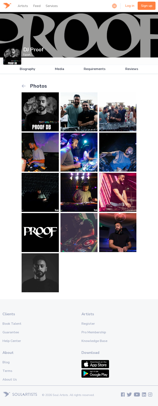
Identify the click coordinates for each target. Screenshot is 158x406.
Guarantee (10, 332)
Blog (6, 362)
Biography (27, 69)
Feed (37, 6)
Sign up (146, 5)
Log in (129, 5)
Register (88, 324)
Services (52, 6)
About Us (9, 379)
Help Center (11, 341)
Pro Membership (93, 332)
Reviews (131, 69)
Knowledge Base (94, 341)
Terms (7, 371)
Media (59, 69)
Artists (23, 6)
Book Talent (11, 324)
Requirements (95, 69)
